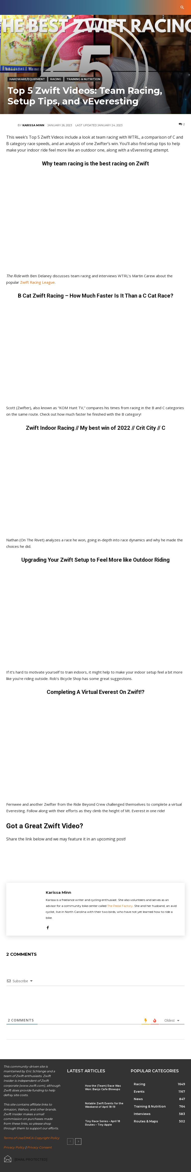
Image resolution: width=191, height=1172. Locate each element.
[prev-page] (70, 1141)
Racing (55, 79)
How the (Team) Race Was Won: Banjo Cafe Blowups (103, 1087)
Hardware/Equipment (27, 79)
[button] (182, 7)
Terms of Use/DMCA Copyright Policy (31, 1138)
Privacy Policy (14, 1147)
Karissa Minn (33, 125)
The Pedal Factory (120, 906)
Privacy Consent (39, 1147)
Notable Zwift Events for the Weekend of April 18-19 (104, 1105)
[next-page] (78, 1141)
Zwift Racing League (37, 282)
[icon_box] (25, 1159)
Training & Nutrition (83, 79)
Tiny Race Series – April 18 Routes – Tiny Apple (102, 1123)
